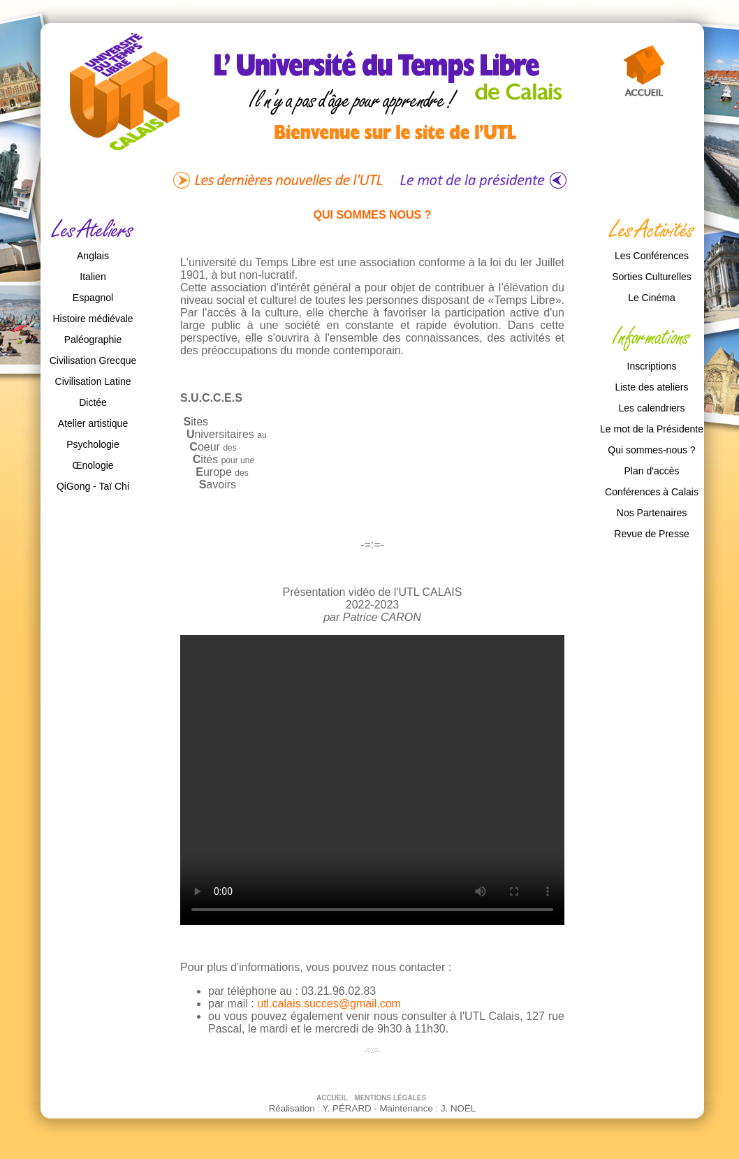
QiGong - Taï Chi (93, 486)
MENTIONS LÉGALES (390, 1098)
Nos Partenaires (652, 512)
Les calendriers (652, 408)
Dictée (93, 402)
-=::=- (372, 1050)
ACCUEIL (332, 1098)
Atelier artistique (93, 423)
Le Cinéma (651, 297)
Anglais (93, 255)
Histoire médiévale (92, 318)
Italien (92, 276)
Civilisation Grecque (93, 360)
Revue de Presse (651, 533)
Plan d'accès (652, 470)
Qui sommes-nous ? (651, 449)
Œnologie (92, 465)
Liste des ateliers (651, 387)
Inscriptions (652, 366)
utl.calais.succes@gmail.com (329, 1003)
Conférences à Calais (651, 491)
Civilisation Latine (93, 381)
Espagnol (93, 297)
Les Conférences (652, 255)
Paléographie (93, 339)
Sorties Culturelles (652, 276)
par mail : (232, 1003)
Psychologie (92, 444)
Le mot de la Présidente (651, 429)
